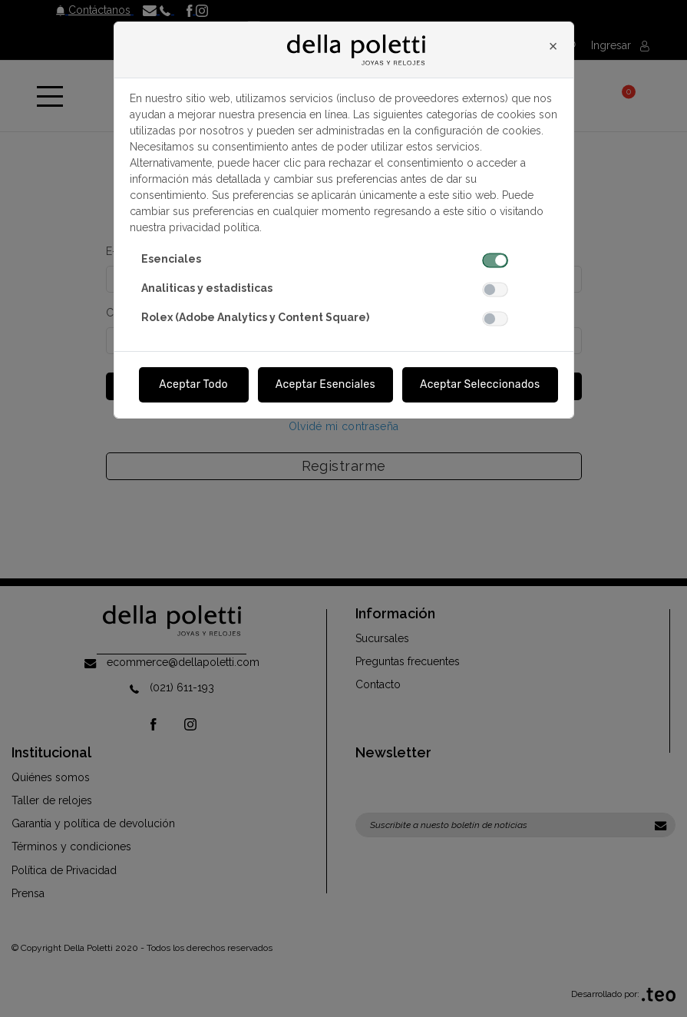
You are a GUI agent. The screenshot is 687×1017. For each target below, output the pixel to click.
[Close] (553, 46)
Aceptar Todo (193, 384)
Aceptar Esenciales (325, 384)
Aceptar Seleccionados (480, 384)
